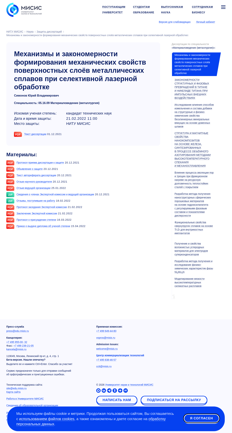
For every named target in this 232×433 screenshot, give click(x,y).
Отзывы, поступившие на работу (35, 200)
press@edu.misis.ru (17, 331)
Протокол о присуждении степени (36, 219)
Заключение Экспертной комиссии (36, 213)
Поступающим (113, 6)
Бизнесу (198, 12)
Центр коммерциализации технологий (120, 355)
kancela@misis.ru (16, 349)
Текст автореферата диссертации (36, 175)
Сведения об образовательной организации (32, 405)
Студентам (141, 6)
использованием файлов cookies (46, 419)
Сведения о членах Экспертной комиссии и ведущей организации (55, 194)
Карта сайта (13, 392)
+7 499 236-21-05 (24, 345)
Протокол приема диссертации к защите (40, 162)
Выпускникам (172, 6)
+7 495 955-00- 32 (16, 342)
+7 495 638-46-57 (106, 359)
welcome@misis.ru (107, 348)
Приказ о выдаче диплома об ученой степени (43, 226)
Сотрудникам (202, 6)
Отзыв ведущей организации (33, 188)
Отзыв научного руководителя (34, 181)
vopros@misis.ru (105, 337)
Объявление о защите (29, 169)
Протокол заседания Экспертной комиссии (41, 207)
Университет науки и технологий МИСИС (129, 384)
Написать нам (117, 400)
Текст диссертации (35, 134)
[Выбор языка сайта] (223, 21)
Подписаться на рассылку (174, 400)
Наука (165, 12)
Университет (112, 12)
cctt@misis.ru (103, 366)
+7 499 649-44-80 (106, 331)
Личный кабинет (205, 22)
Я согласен (201, 418)
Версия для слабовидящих (175, 22)
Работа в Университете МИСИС (25, 398)
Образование (143, 12)
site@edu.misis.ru (16, 388)
